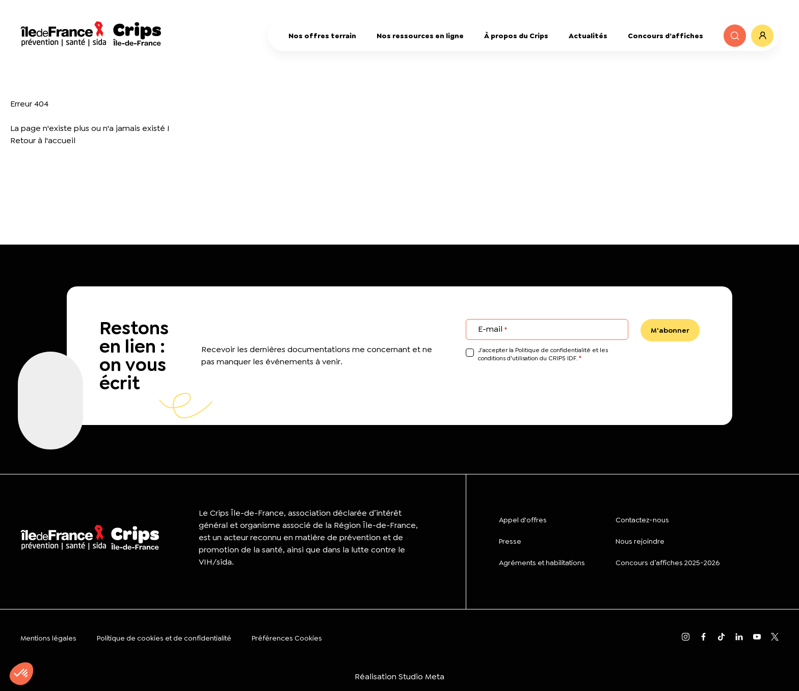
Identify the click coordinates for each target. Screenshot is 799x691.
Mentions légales (48, 638)
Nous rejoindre (640, 541)
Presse (510, 541)
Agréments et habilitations (542, 562)
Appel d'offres (523, 519)
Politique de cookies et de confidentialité (164, 638)
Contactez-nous (642, 519)
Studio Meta (421, 676)
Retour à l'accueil (42, 140)
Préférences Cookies (287, 638)
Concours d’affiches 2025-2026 (668, 562)
